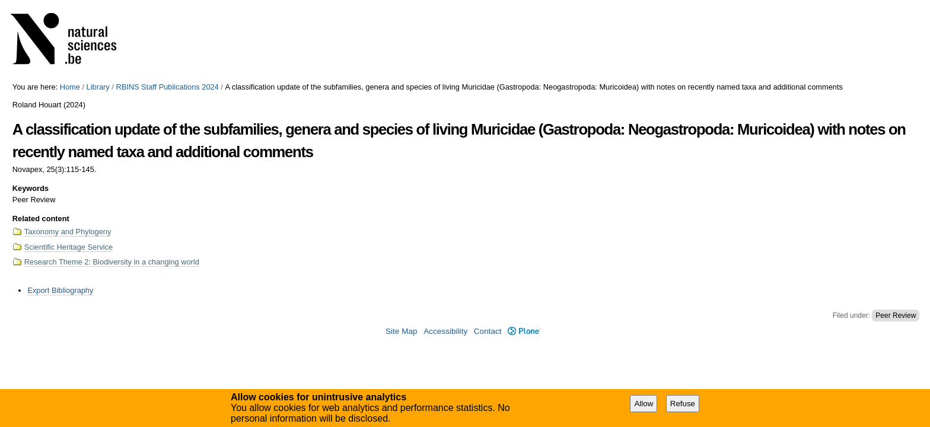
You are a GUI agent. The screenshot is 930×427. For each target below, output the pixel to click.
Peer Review (895, 315)
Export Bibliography (60, 290)
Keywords (30, 188)
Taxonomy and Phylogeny (68, 231)
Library (98, 86)
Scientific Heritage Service (68, 247)
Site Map (402, 331)
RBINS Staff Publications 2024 (167, 86)
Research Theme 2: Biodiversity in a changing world (111, 261)
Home (70, 86)
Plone (524, 331)
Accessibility (445, 331)
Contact (488, 331)
